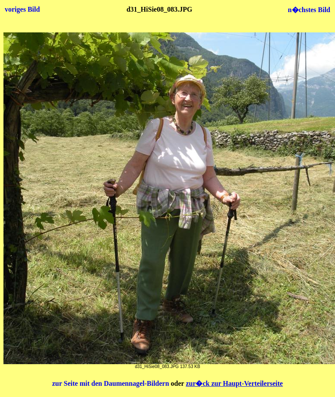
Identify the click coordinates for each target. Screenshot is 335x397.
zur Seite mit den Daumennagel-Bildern (111, 383)
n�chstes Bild (309, 9)
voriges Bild (22, 9)
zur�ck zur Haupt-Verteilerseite (234, 383)
